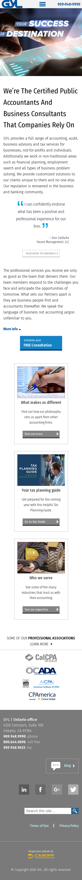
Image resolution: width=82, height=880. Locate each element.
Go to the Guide (35, 522)
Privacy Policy (69, 826)
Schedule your (38, 343)
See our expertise (36, 609)
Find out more (34, 434)
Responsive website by (41, 854)
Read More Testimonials (41, 253)
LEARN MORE (39, 644)
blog (67, 766)
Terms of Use (39, 826)
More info (10, 329)
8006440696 (14, 742)
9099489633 (14, 747)
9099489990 (69, 3)
